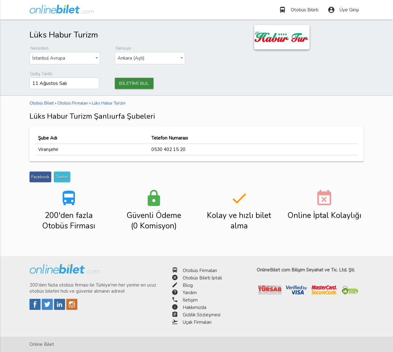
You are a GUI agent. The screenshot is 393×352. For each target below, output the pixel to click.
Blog (188, 285)
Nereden (39, 48)
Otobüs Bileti (298, 10)
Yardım (190, 293)
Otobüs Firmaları (200, 270)
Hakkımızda (194, 307)
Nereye (123, 48)
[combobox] (64, 58)
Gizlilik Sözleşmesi (201, 315)
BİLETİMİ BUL (135, 83)
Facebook (40, 177)
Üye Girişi (343, 10)
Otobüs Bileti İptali (202, 278)
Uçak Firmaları (197, 322)
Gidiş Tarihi (41, 74)
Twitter (62, 177)
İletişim (190, 300)
